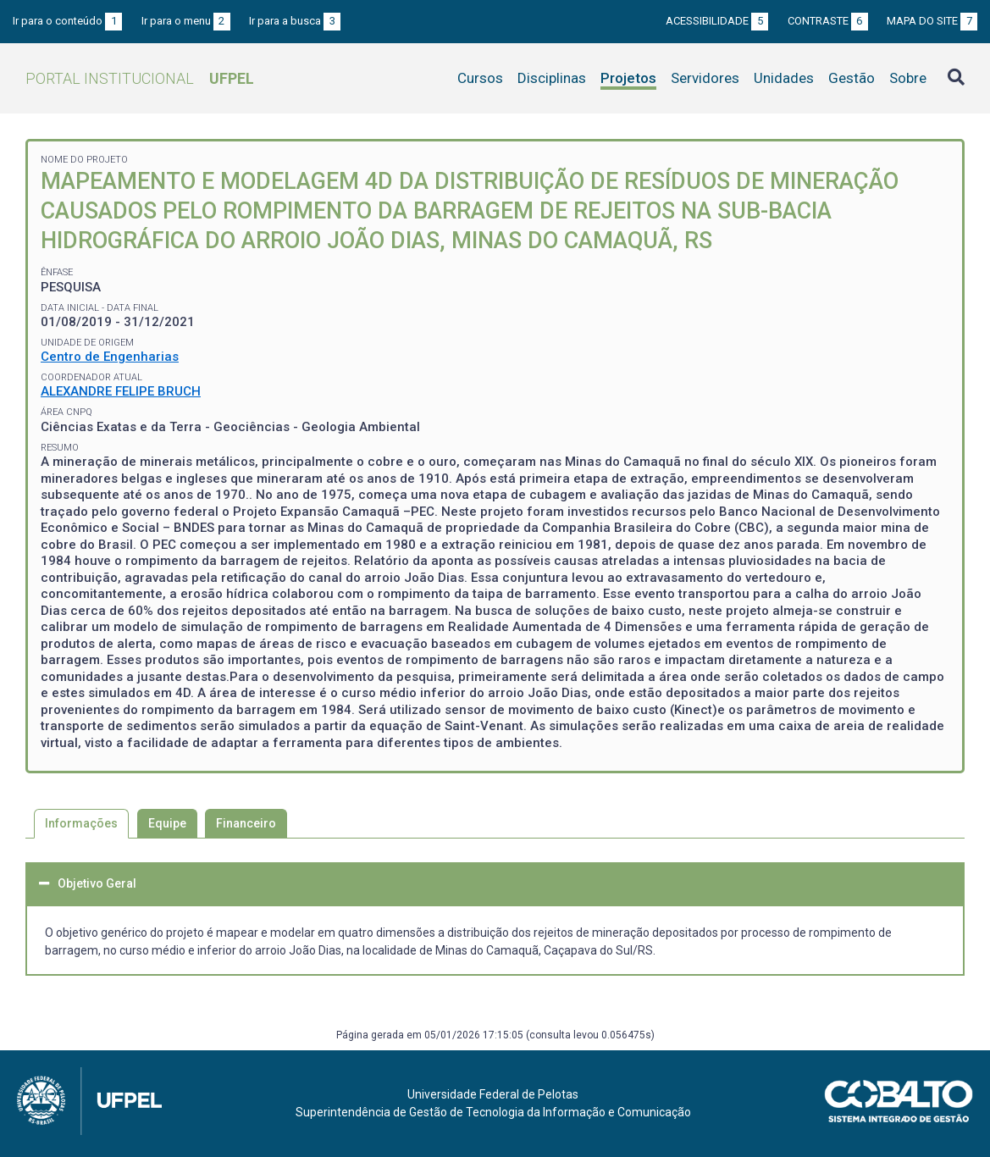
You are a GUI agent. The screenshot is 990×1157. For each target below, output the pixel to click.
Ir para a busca (294, 20)
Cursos (480, 77)
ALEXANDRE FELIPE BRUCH (121, 391)
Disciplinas (551, 77)
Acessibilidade (717, 20)
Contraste (828, 20)
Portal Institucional (139, 78)
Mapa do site (932, 20)
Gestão (851, 77)
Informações (81, 823)
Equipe (167, 823)
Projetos (628, 77)
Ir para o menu (185, 20)
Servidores (705, 77)
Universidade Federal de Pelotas (492, 1094)
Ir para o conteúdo (67, 20)
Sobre (907, 77)
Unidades (784, 77)
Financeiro (246, 823)
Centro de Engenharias (110, 356)
